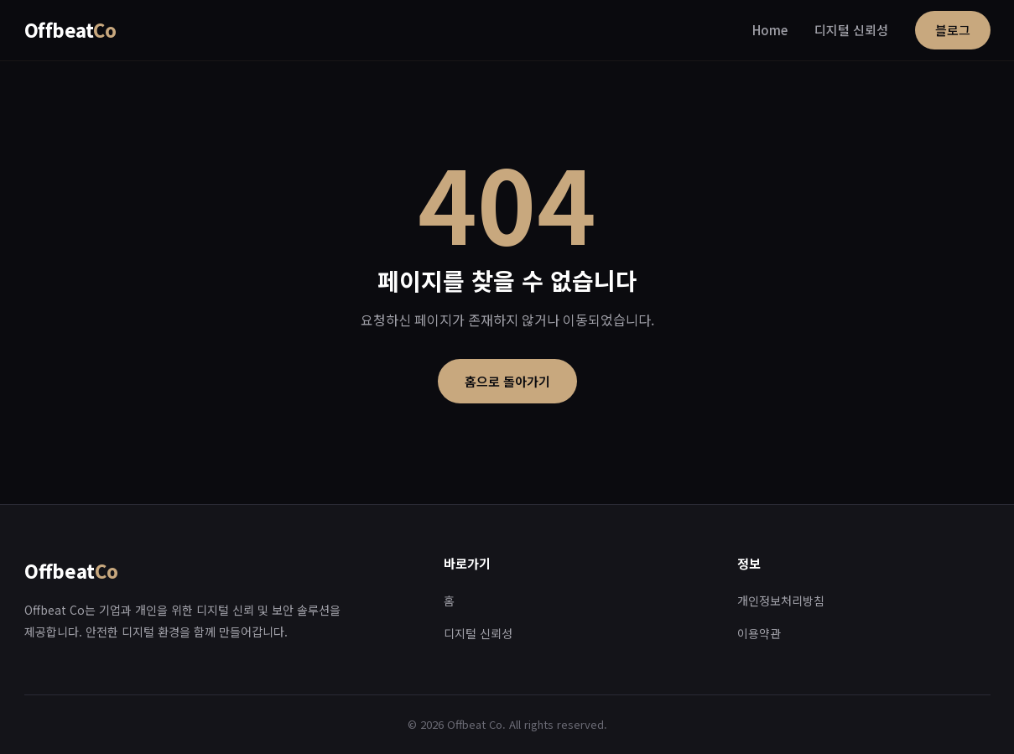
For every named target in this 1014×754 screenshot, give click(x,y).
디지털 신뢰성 (851, 30)
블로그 (952, 30)
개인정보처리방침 (780, 600)
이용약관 (759, 633)
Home (770, 30)
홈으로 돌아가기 (507, 381)
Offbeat (70, 29)
